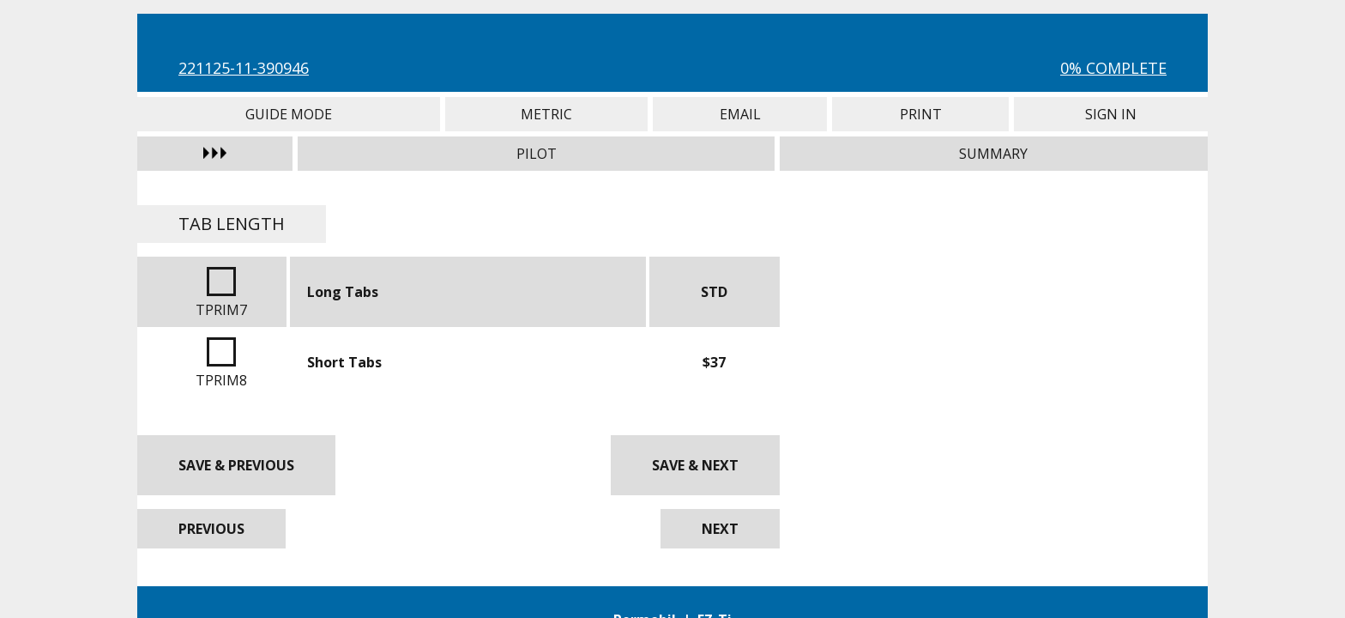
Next (720, 528)
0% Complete (1113, 68)
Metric (546, 114)
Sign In (1111, 114)
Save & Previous (236, 465)
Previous (211, 528)
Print (920, 114)
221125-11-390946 (243, 68)
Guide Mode (288, 114)
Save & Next (695, 465)
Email (740, 114)
